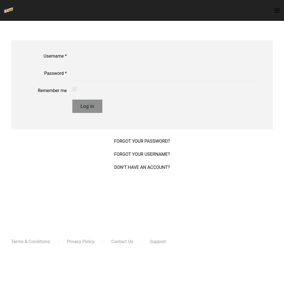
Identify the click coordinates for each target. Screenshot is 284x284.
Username (55, 56)
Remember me (52, 90)
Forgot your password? (142, 141)
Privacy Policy (81, 241)
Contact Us (122, 241)
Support (158, 241)
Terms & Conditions (30, 241)
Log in (87, 106)
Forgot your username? (142, 154)
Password (55, 73)
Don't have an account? (142, 167)
